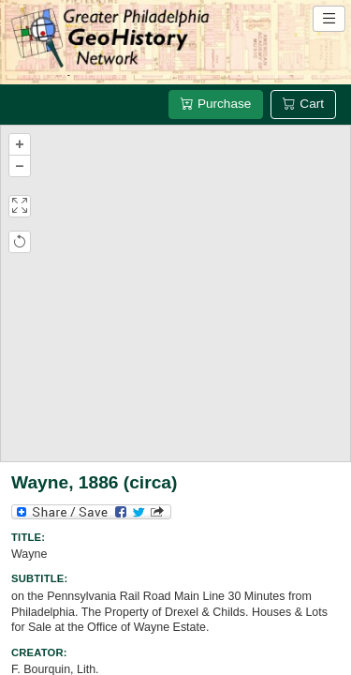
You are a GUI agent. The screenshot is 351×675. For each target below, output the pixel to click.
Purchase (216, 104)
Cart (303, 104)
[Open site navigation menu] (329, 19)
